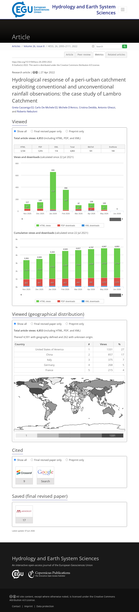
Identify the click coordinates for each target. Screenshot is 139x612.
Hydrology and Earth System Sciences (84, 9)
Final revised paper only (46, 131)
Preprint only (75, 131)
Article (69, 54)
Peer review (84, 54)
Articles (16, 46)
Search (45, 481)
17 (24, 520)
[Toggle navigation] (122, 9)
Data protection (45, 606)
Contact (16, 606)
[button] (93, 46)
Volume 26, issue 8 (34, 46)
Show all (20, 131)
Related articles (116, 54)
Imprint (28, 606)
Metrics (99, 54)
